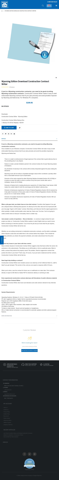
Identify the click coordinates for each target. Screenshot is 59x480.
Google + (11, 134)
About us (6, 407)
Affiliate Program (7, 422)
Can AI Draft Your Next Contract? (11, 436)
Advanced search (7, 420)
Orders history (7, 418)
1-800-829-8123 (7, 389)
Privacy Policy (7, 411)
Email (14, 134)
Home (2, 11)
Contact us (6, 409)
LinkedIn (8, 134)
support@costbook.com (9, 394)
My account (6, 416)
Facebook (3, 134)
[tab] (29, 139)
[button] (56, 77)
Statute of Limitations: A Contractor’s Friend (13, 435)
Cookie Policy (7, 413)
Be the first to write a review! (29, 350)
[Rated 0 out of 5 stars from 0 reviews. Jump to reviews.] (8, 87)
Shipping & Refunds (8, 424)
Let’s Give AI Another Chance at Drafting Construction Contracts (18, 433)
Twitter (5, 134)
